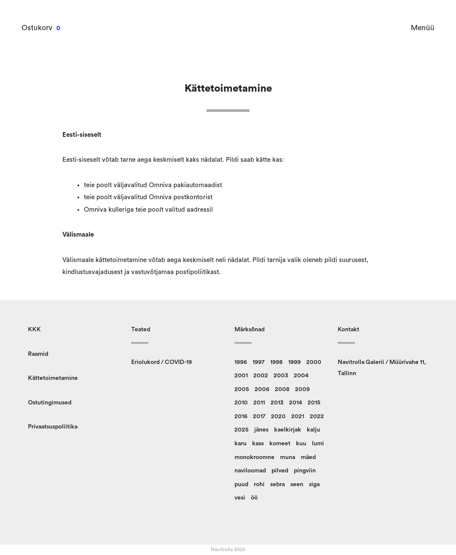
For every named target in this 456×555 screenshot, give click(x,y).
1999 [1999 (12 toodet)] (294, 362)
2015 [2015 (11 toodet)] (314, 403)
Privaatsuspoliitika (52, 427)
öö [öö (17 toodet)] (254, 498)
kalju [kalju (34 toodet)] (313, 430)
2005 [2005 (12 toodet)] (241, 389)
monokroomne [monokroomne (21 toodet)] (254, 457)
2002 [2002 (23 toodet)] (260, 376)
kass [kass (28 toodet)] (258, 444)
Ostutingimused (49, 403)
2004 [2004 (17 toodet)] (301, 376)
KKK (34, 330)
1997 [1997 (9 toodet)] (259, 362)
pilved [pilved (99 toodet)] (279, 471)
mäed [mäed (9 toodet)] (308, 457)
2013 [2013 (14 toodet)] (277, 403)
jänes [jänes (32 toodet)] (261, 430)
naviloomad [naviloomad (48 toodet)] (250, 471)
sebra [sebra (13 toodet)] (277, 484)
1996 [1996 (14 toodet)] (240, 362)
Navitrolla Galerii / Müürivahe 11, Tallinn (382, 368)
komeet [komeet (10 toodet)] (279, 444)
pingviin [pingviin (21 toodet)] (305, 471)
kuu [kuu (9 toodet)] (301, 444)
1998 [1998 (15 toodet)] (276, 362)
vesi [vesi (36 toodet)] (239, 498)
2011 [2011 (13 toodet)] (259, 403)
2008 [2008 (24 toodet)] (282, 389)
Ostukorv (37, 27)
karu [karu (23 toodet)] (240, 444)
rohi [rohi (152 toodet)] (259, 484)
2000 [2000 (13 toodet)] (313, 362)
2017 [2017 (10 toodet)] (259, 416)
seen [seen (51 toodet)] (296, 484)
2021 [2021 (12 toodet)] (297, 416)
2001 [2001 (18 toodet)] (241, 376)
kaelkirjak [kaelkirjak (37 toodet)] (287, 430)
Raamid (38, 354)
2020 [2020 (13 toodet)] (278, 416)
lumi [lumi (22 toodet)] (318, 444)
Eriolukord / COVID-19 (161, 362)
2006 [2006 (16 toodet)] (262, 389)
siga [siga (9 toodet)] (314, 484)
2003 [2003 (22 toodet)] (281, 376)
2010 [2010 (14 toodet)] (241, 403)
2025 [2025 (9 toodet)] (241, 430)
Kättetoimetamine (53, 378)
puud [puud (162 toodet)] (241, 484)
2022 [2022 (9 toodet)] (317, 416)
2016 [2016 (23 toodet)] (240, 416)
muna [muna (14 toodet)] (287, 457)
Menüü (422, 27)
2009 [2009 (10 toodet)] (302, 389)
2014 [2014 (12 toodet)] (295, 403)
